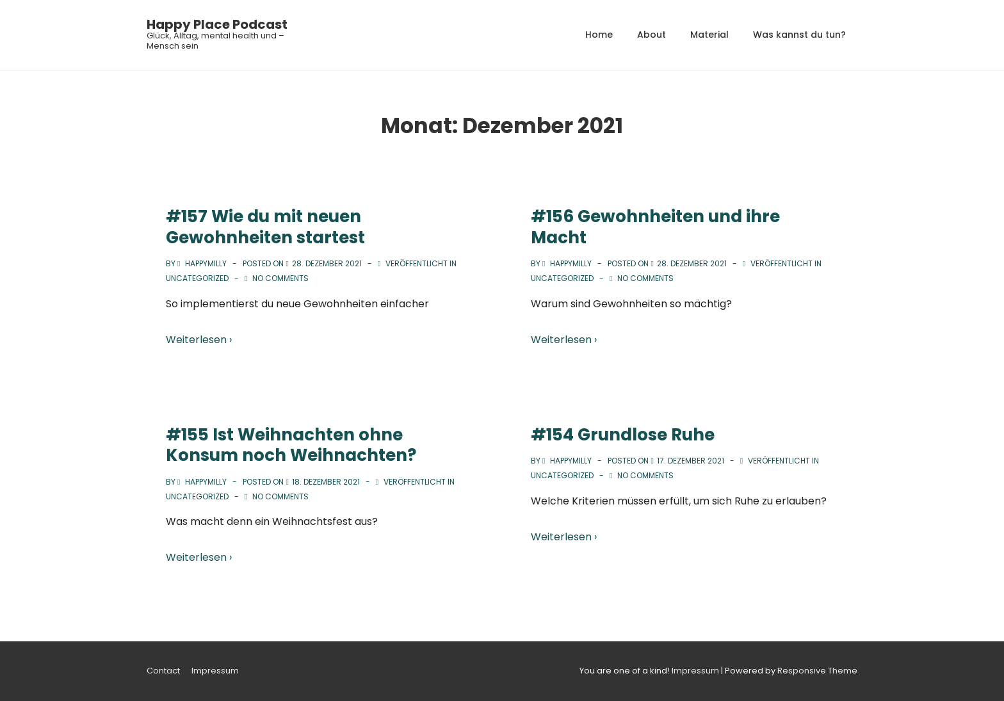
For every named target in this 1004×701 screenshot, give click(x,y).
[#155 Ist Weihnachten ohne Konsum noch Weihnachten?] (326, 481)
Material (709, 34)
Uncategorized (197, 278)
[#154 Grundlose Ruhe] (690, 460)
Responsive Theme (817, 671)
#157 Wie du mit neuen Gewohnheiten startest (265, 227)
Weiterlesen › (199, 339)
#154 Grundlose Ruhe (623, 434)
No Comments (280, 278)
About (651, 34)
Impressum (215, 671)
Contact (163, 671)
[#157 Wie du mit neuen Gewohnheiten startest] (327, 263)
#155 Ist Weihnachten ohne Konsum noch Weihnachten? (291, 445)
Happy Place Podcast (217, 24)
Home (599, 34)
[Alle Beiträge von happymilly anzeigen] (203, 263)
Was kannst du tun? (799, 34)
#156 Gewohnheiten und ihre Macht (655, 227)
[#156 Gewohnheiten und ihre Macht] (692, 263)
